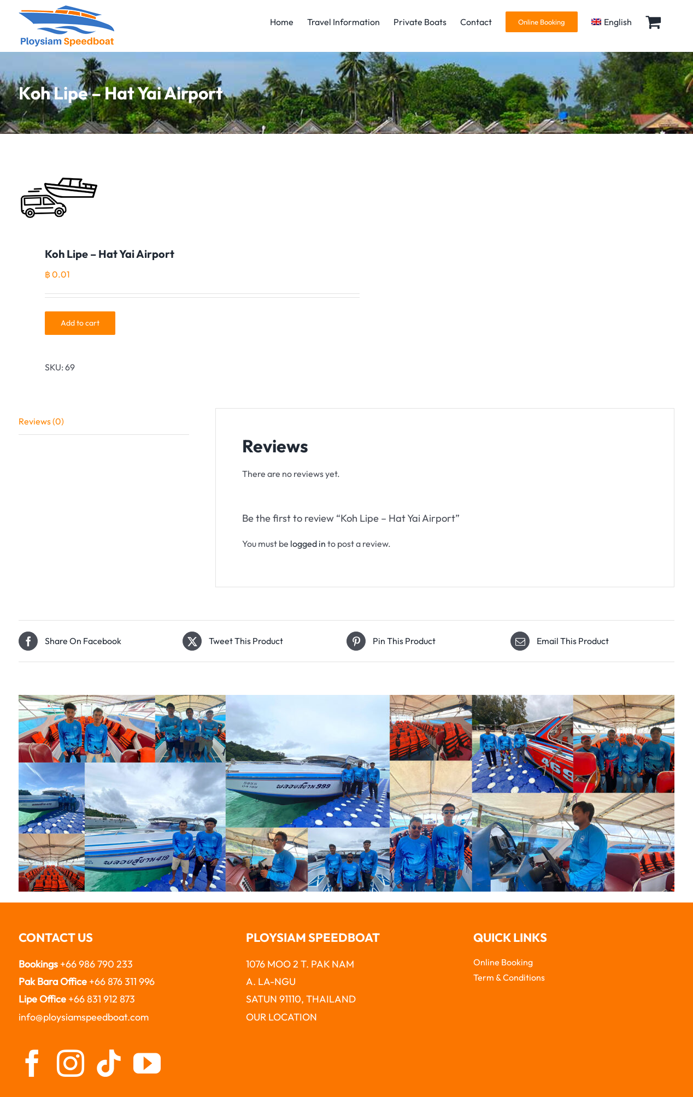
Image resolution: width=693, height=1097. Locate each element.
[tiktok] (108, 1063)
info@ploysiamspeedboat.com (84, 1017)
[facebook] (32, 1063)
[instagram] (70, 1063)
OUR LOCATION (281, 1017)
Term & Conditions (509, 977)
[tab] (104, 421)
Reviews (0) (41, 421)
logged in (308, 543)
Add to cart (80, 323)
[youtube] (147, 1063)
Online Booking (503, 962)
